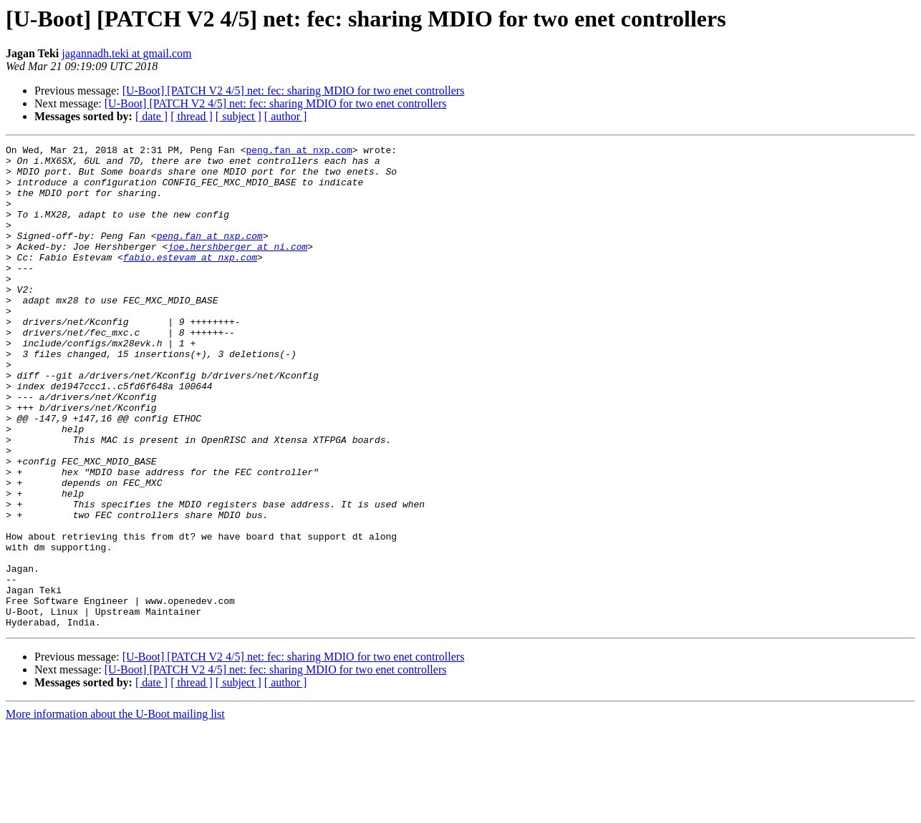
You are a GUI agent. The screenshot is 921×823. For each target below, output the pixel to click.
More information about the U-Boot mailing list (115, 810)
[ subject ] (238, 116)
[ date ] (151, 116)
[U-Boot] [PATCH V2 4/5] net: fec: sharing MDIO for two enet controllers (293, 90)
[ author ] (285, 116)
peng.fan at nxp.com (299, 151)
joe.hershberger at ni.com (237, 267)
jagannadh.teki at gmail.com (126, 53)
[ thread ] (191, 116)
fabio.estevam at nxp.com (190, 280)
